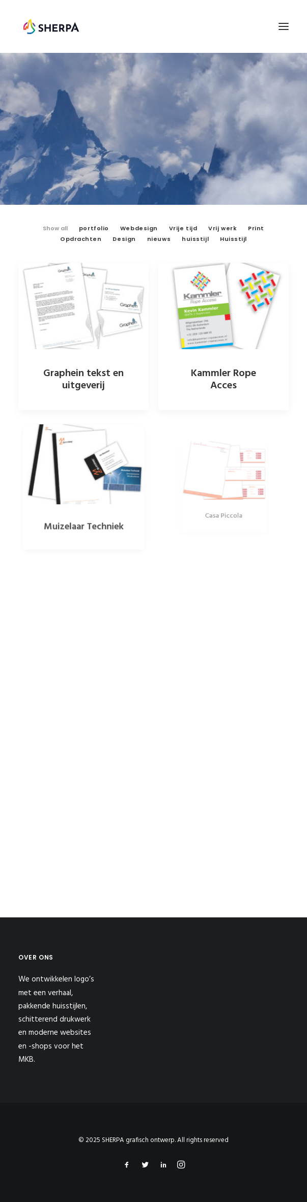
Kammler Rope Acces (223, 379)
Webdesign (139, 228)
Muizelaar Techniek (83, 515)
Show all (55, 228)
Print (256, 228)
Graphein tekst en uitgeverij (83, 379)
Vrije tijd (183, 228)
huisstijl (195, 239)
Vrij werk (222, 228)
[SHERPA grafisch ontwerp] (51, 26)
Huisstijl (233, 239)
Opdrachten (81, 239)
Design (124, 239)
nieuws (159, 239)
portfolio (94, 228)
